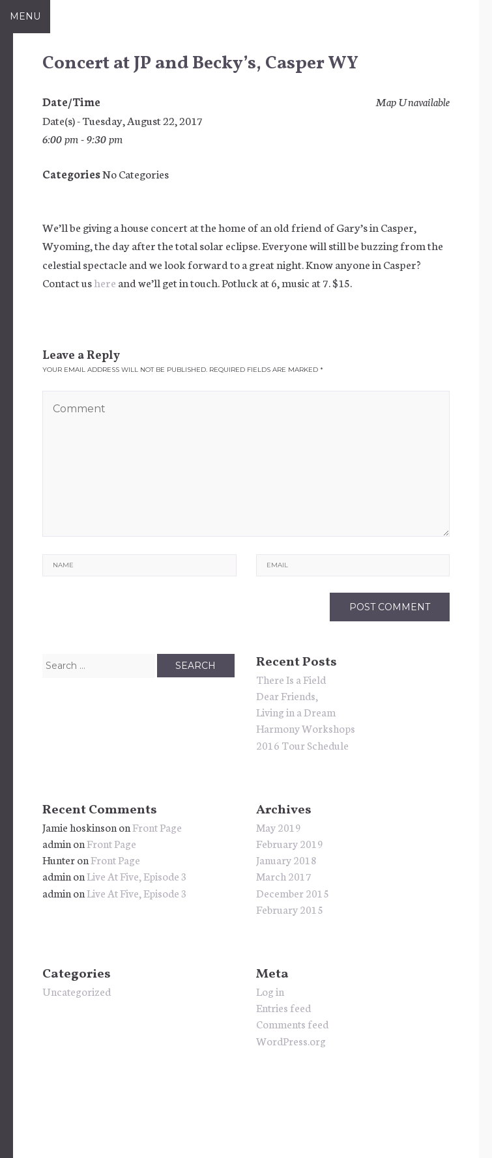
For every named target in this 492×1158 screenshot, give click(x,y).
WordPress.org (291, 1040)
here (105, 282)
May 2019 (278, 826)
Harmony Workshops (305, 727)
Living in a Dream (296, 711)
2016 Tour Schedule (302, 744)
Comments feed (292, 1023)
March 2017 (283, 875)
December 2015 (292, 892)
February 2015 (289, 908)
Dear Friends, (287, 695)
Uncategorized (76, 990)
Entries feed (283, 1007)
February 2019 (289, 843)
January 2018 (286, 859)
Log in (270, 990)
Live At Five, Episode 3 (137, 875)
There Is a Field (291, 678)
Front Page (157, 826)
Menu (25, 16)
